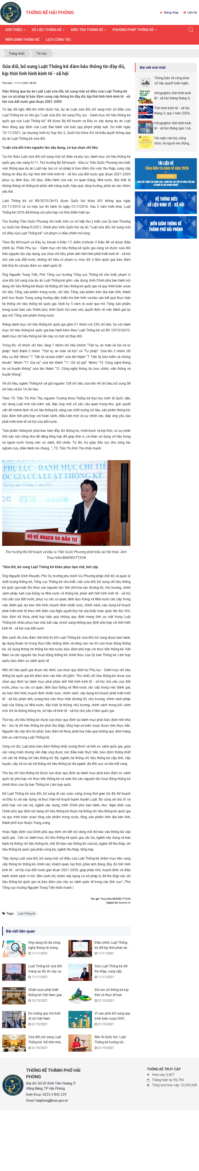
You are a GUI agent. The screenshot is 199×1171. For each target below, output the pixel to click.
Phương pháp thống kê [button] (135, 31)
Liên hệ (190, 12)
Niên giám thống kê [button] (22, 40)
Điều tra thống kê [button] (88, 31)
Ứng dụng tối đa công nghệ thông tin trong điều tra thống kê (44, 947)
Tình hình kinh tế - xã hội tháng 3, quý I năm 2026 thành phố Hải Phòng (172, 111)
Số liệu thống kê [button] (48, 31)
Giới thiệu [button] (15, 31)
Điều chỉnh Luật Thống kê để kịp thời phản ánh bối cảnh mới (112, 947)
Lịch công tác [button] (58, 40)
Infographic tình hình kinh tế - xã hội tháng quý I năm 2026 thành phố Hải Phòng (174, 126)
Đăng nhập (169, 12)
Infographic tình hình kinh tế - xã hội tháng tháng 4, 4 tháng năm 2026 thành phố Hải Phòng (173, 96)
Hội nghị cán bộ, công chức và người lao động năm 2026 (171, 141)
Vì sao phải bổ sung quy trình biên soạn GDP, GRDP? (112, 1018)
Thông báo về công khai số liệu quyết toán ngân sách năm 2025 (171, 81)
